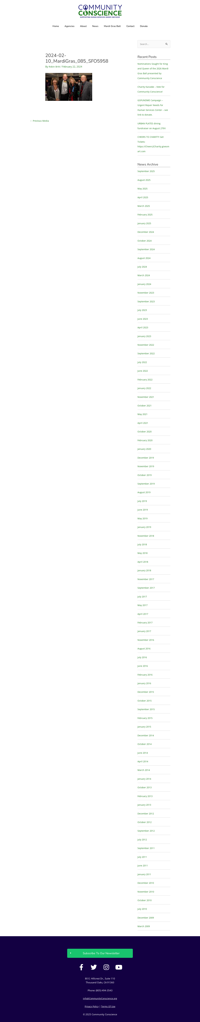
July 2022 (143, 358)
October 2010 (145, 889)
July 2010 (143, 898)
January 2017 (145, 623)
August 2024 (144, 255)
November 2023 (146, 289)
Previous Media (40, 120)
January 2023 (145, 332)
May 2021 (143, 409)
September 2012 (146, 821)
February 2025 (145, 212)
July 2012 (143, 829)
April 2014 (143, 752)
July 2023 (143, 306)
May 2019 (143, 512)
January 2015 (145, 718)
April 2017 (143, 606)
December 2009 (146, 906)
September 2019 (146, 478)
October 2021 (145, 401)
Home (55, 26)
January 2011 (145, 863)
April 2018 (143, 555)
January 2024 (145, 281)
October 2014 (145, 735)
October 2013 (145, 778)
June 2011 (143, 855)
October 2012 (145, 812)
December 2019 (146, 452)
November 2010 (146, 881)
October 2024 (145, 238)
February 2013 (145, 786)
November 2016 (146, 632)
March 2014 (144, 761)
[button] (100, 942)
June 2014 (143, 744)
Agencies (69, 26)
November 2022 (146, 341)
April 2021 (143, 418)
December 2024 (146, 229)
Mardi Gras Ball (112, 26)
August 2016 (144, 641)
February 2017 (145, 615)
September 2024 (146, 246)
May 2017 (143, 598)
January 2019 (145, 521)
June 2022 (143, 366)
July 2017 (143, 589)
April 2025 (143, 195)
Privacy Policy (91, 995)
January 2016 (145, 675)
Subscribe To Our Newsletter (101, 942)
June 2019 (143, 504)
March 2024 (144, 272)
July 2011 (143, 846)
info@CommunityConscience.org (100, 987)
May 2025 (143, 186)
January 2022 (145, 383)
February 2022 (145, 375)
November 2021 (146, 392)
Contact (130, 26)
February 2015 (145, 709)
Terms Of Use (108, 995)
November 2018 (146, 529)
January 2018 (145, 563)
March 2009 (144, 915)
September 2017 (146, 581)
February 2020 (145, 435)
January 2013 (145, 795)
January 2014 (145, 769)
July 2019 (143, 495)
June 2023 (143, 315)
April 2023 (143, 323)
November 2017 (146, 572)
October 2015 (145, 692)
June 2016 (143, 658)
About (83, 26)
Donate (144, 26)
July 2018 (143, 538)
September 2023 (146, 298)
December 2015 (146, 683)
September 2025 (146, 169)
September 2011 (146, 838)
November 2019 (146, 461)
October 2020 (145, 426)
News (95, 26)
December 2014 (146, 726)
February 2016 (145, 666)
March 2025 (144, 203)
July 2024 (143, 264)
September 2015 (146, 701)
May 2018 (143, 546)
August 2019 (144, 486)
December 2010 (146, 872)
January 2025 (145, 221)
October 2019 (145, 469)
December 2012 (146, 803)
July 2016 (143, 649)
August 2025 (144, 178)
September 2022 (146, 349)
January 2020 (145, 443)
